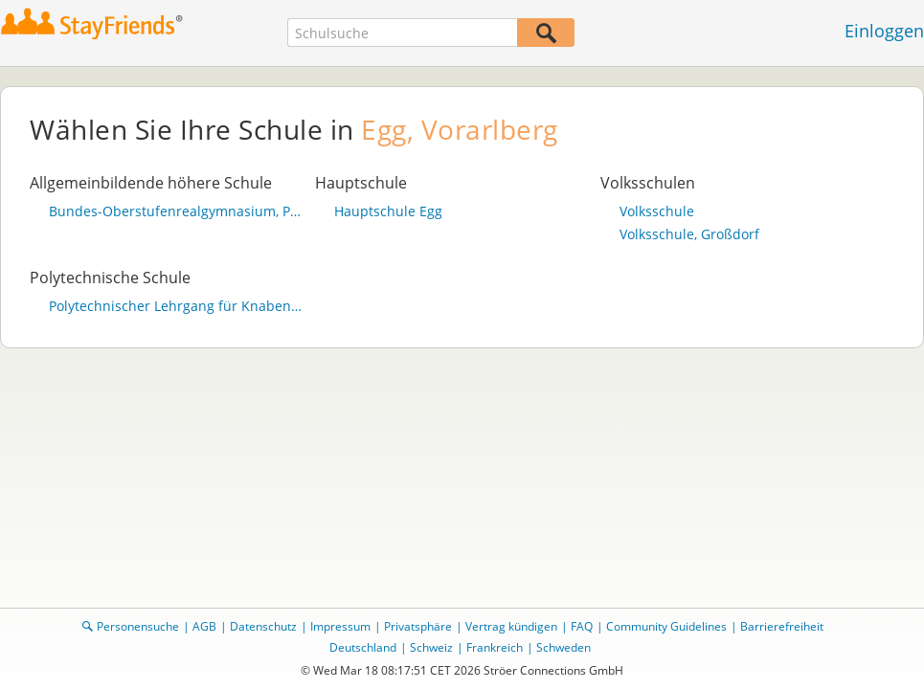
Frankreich (494, 647)
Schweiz (431, 647)
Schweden (563, 647)
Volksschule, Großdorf (689, 234)
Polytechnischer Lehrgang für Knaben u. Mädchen (177, 306)
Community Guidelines (666, 626)
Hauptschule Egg (388, 211)
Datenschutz (263, 626)
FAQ (582, 626)
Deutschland (362, 647)
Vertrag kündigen (511, 626)
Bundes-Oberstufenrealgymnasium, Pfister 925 (177, 211)
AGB (204, 626)
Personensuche (138, 626)
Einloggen (884, 30)
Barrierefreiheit (781, 626)
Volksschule (657, 211)
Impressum (340, 626)
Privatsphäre (418, 626)
